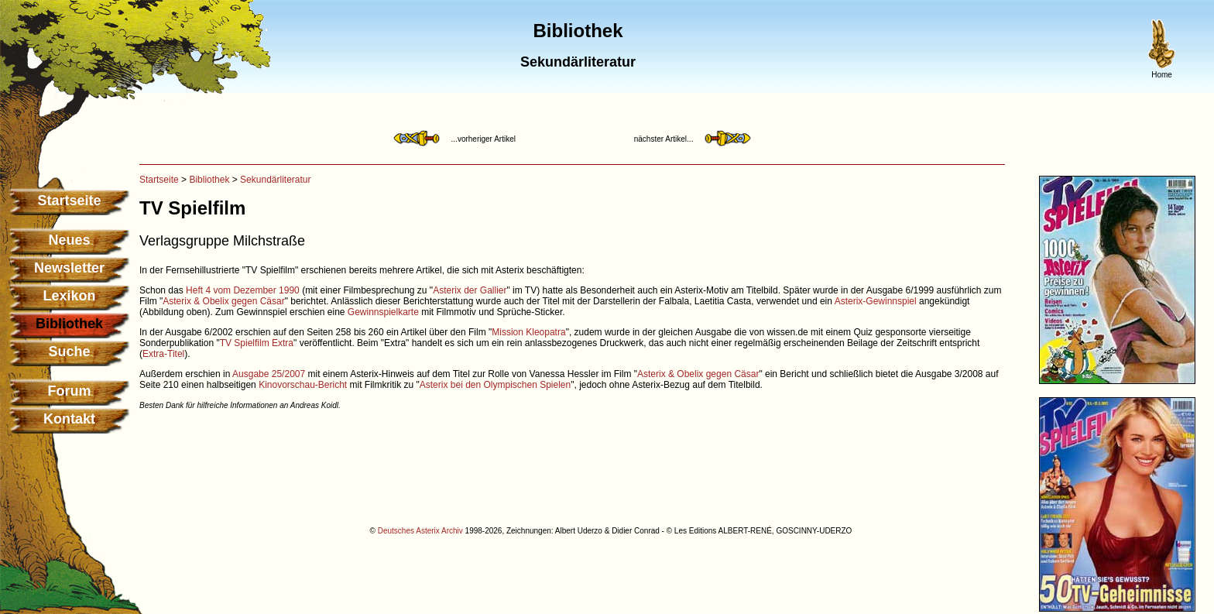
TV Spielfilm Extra (256, 343)
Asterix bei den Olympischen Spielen (495, 384)
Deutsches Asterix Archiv (420, 531)
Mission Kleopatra (528, 332)
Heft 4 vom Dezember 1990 (243, 290)
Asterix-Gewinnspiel (876, 301)
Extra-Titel (163, 353)
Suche (69, 351)
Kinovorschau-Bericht (303, 384)
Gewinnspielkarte (383, 312)
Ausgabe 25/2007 (268, 374)
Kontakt (69, 419)
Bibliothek (209, 179)
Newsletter (69, 268)
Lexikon (69, 296)
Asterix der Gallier (469, 290)
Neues (69, 240)
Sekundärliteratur (275, 179)
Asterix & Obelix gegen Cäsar (223, 301)
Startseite (69, 200)
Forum (69, 391)
